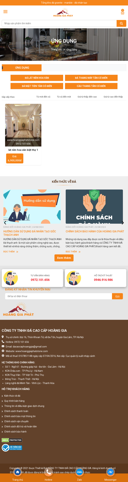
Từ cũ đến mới (64, 96)
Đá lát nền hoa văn (37, 77)
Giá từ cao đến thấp (113, 96)
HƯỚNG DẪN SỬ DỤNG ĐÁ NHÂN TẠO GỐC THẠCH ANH (29, 233)
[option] (33, 221)
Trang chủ (56, 49)
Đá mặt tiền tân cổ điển (37, 86)
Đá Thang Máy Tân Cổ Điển (91, 77)
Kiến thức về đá (11, 395)
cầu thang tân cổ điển (91, 86)
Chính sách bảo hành (14, 431)
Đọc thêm (10, 251)
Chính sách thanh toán (15, 411)
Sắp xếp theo (8, 97)
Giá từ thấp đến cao (87, 96)
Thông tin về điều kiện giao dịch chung (23, 406)
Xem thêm (64, 258)
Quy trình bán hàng (13, 401)
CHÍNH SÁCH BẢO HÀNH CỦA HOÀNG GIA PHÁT (95, 231)
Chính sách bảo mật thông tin (19, 416)
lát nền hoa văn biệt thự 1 (23, 149)
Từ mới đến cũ (43, 96)
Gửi (117, 296)
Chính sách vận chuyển (15, 421)
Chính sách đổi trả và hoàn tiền (19, 426)
